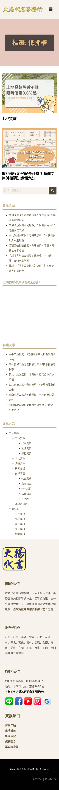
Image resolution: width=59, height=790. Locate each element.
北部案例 (20, 519)
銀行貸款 (26, 453)
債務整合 (10, 741)
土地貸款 (9, 118)
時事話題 (26, 488)
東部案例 (20, 529)
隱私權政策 (51, 779)
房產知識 (26, 483)
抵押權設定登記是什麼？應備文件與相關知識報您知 (28, 175)
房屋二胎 (10, 725)
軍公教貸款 (21, 503)
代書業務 (26, 478)
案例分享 (14, 509)
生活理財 (26, 498)
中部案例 (20, 514)
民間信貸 (20, 468)
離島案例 (20, 534)
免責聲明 (37, 779)
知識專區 (20, 473)
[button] (46, 9)
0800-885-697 (34, 681)
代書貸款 (26, 443)
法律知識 (26, 493)
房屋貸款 (20, 463)
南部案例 (20, 524)
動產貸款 (26, 448)
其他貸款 (20, 438)
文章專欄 (14, 433)
